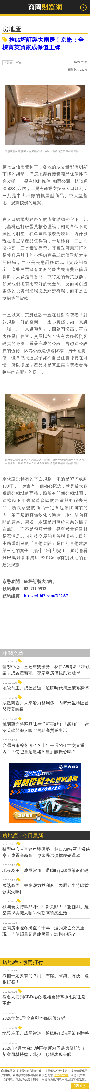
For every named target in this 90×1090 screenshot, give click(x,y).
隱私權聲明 (61, 1075)
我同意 (80, 1086)
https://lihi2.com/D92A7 (46, 596)
